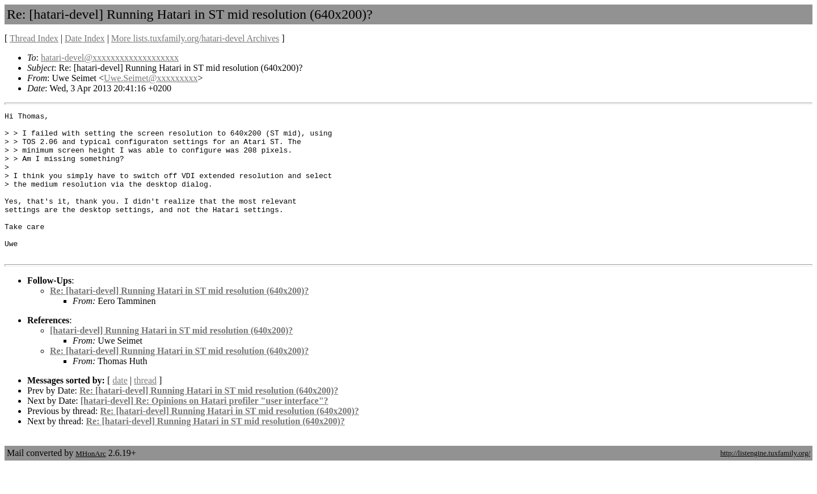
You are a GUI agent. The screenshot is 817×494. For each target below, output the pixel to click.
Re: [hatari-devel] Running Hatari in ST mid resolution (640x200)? (179, 319)
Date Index (85, 38)
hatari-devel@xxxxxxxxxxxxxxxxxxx (110, 57)
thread (145, 409)
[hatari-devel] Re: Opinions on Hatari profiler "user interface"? (205, 429)
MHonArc (90, 482)
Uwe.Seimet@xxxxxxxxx (150, 78)
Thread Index (34, 38)
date (120, 409)
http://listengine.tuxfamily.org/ (765, 482)
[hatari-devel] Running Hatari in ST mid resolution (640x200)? (171, 359)
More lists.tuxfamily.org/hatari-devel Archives (195, 38)
